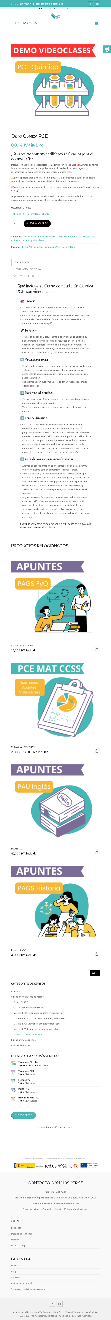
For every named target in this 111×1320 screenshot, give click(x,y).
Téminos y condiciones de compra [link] (28, 1289)
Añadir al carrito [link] (97, 649)
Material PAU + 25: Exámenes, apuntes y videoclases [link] (39, 1018)
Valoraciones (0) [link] (23, 276)
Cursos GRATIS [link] (20, 1002)
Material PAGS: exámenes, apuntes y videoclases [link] (37, 1012)
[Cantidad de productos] (15, 223)
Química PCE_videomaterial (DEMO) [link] (31, 213)
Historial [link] (15, 1239)
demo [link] (24, 246)
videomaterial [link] (68, 246)
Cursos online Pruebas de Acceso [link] (39, 236)
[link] (107, 49)
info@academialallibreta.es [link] (66, 1203)
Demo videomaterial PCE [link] (69, 236)
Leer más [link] (97, 852)
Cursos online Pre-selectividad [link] (28, 1007)
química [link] (37, 246)
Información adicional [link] (27, 269)
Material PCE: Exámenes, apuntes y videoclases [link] (36, 1029)
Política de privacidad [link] (21, 1283)
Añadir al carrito (37, 223)
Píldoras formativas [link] (20, 1045)
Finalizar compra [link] (19, 1245)
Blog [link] (13, 1271)
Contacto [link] (16, 1277)
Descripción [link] (21, 262)
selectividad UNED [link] (51, 246)
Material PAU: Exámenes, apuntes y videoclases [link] (36, 1023)
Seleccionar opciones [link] (97, 751)
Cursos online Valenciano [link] (23, 1039)
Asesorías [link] (16, 991)
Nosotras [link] (16, 1265)
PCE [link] (30, 246)
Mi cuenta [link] (16, 1227)
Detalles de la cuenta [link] (21, 1233)
